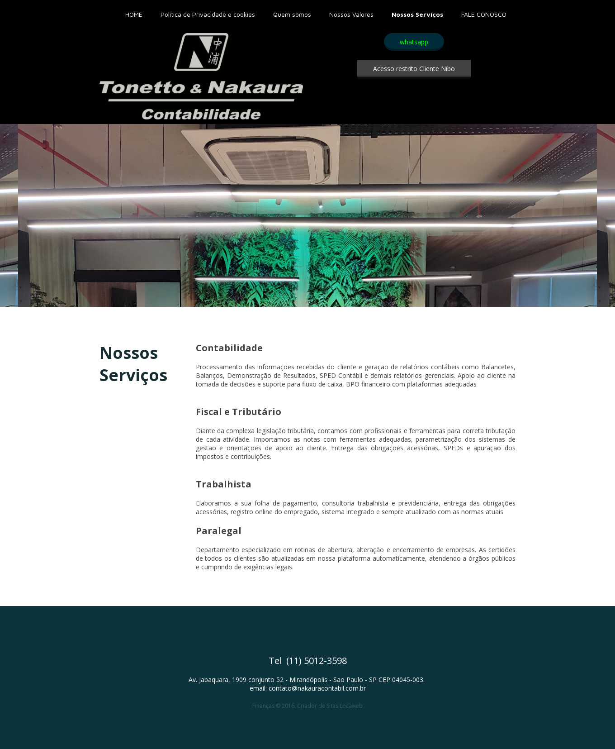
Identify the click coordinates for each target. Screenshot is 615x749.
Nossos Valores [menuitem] (351, 14)
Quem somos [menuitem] (292, 14)
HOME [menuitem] (133, 14)
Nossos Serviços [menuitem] (417, 14)
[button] (414, 42)
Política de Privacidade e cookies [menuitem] (208, 14)
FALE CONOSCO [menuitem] (483, 14)
